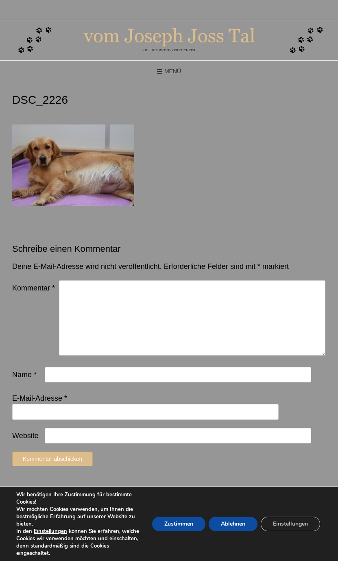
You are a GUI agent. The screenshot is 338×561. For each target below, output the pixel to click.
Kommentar (33, 288)
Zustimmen (178, 524)
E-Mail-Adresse (39, 398)
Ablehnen (233, 524)
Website (25, 436)
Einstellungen (50, 531)
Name (24, 375)
